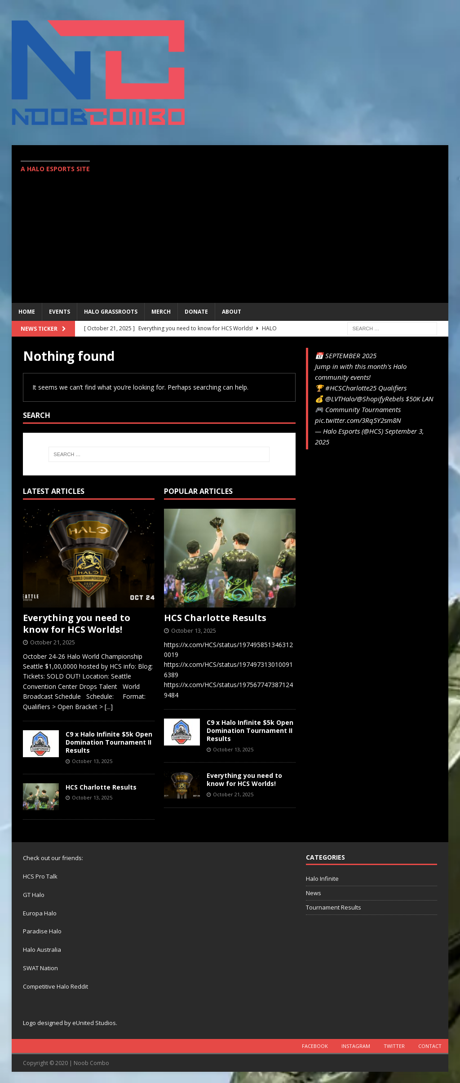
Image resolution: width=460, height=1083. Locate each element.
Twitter (394, 1046)
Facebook (315, 1046)
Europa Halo (40, 913)
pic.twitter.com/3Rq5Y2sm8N (358, 420)
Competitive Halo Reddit (55, 986)
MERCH (161, 311)
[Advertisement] (310, 228)
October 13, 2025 (92, 761)
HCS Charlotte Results (101, 787)
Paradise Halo (42, 931)
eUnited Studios (94, 1023)
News (313, 893)
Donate (196, 311)
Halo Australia (42, 949)
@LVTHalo (339, 398)
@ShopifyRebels (380, 398)
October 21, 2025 (52, 642)
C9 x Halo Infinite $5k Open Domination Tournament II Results (109, 742)
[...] (109, 706)
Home (26, 311)
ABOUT (231, 311)
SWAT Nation (40, 968)
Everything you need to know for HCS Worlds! (76, 623)
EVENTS (59, 311)
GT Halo (33, 895)
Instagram (355, 1046)
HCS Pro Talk (40, 876)
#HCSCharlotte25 (350, 387)
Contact (430, 1046)
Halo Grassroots (110, 311)
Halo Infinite (322, 878)
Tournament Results (333, 907)
